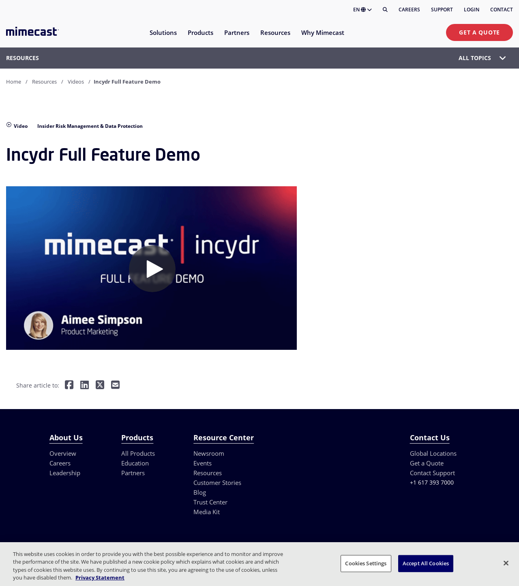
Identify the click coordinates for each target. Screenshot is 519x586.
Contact (501, 9)
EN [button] (362, 9)
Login (471, 9)
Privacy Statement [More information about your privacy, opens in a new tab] (99, 577)
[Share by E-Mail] (115, 385)
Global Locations (433, 453)
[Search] (385, 10)
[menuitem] (163, 37)
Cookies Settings (365, 563)
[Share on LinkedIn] (84, 385)
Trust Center (210, 502)
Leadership (64, 473)
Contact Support (432, 473)
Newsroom (208, 453)
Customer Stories (217, 482)
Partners (133, 473)
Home (13, 81)
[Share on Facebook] (69, 385)
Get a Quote (479, 32)
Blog (199, 492)
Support (442, 9)
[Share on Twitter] (100, 385)
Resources (44, 81)
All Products (138, 453)
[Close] (506, 563)
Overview (62, 453)
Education (135, 463)
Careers (409, 9)
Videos (76, 81)
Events (202, 463)
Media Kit (206, 512)
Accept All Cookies (426, 563)
